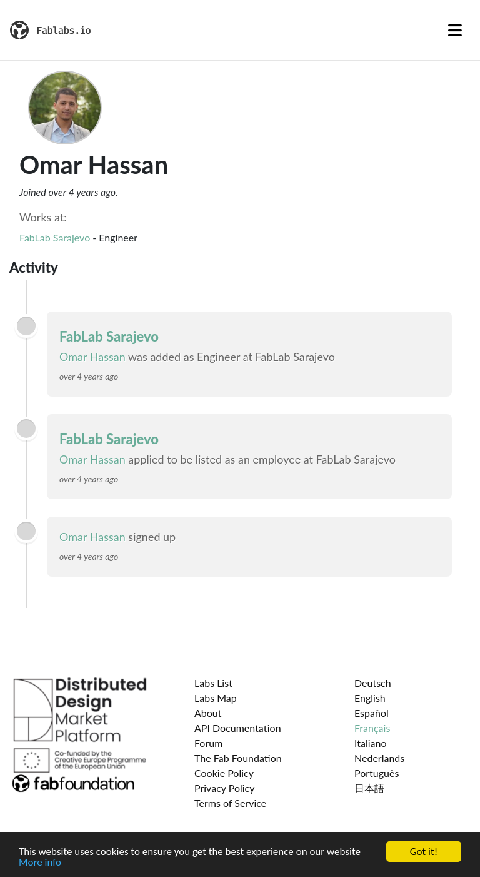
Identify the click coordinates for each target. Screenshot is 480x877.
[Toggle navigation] (455, 30)
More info (40, 864)
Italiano (370, 743)
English (370, 698)
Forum (208, 743)
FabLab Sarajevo (54, 237)
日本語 (369, 788)
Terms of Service (230, 803)
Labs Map (215, 698)
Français (372, 728)
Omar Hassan (92, 356)
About (208, 713)
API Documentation (237, 728)
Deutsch (372, 683)
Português (376, 773)
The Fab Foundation (238, 758)
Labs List (213, 683)
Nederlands (379, 758)
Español (371, 713)
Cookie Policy (224, 773)
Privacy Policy (224, 788)
